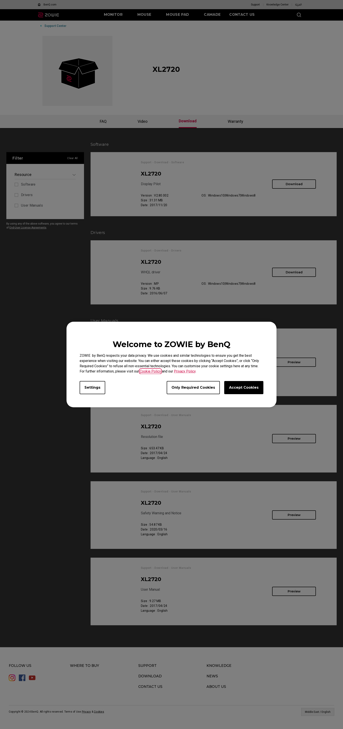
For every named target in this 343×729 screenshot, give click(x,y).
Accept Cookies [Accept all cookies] (244, 387)
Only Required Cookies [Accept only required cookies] (193, 387)
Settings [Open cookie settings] (92, 387)
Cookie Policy (150, 371)
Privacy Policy (185, 371)
